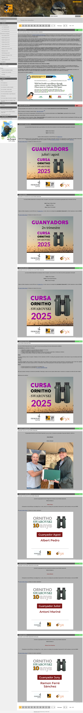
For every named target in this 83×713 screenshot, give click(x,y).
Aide (1, 68)
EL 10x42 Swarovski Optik (41, 367)
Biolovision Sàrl (37, 711)
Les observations (4, 25)
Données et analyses (4, 33)
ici (32, 72)
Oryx (43, 366)
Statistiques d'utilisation (5, 76)
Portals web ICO (77, 1)
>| (48, 25)
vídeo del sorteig (41, 111)
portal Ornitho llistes (23, 141)
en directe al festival (55, 139)
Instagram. (71, 139)
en (79, 16)
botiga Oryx (60, 136)
